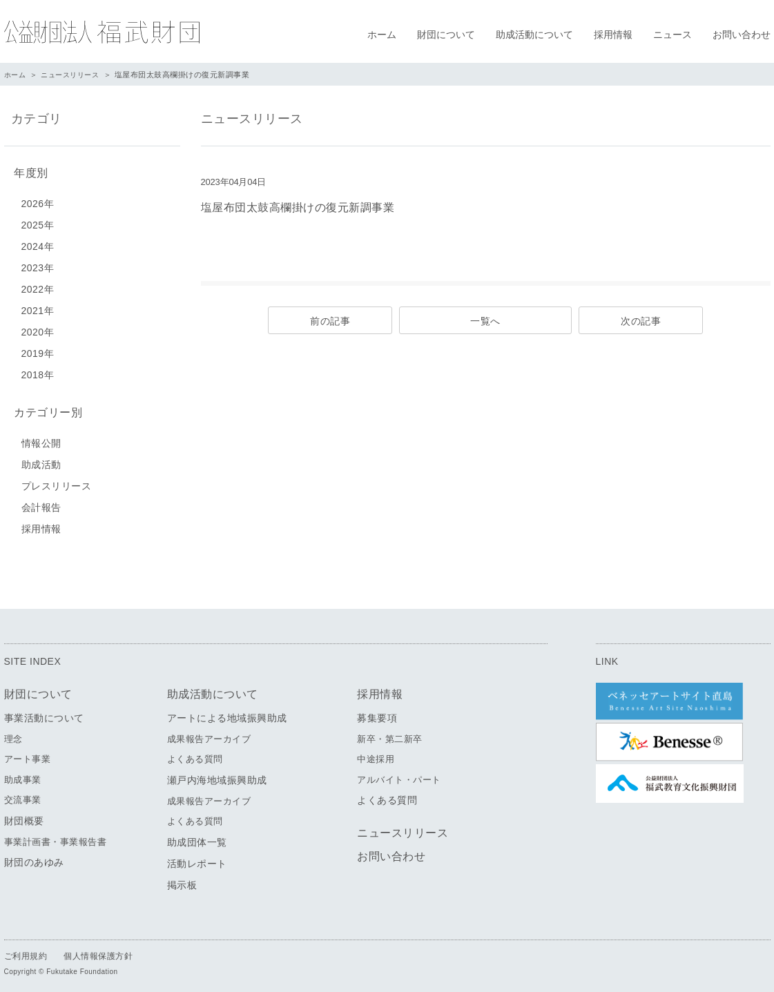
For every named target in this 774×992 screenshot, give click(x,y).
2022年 (38, 286)
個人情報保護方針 (98, 950)
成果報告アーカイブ (209, 733)
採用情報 (613, 34)
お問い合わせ (742, 34)
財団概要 (24, 815)
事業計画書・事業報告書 (55, 836)
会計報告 (41, 501)
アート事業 (27, 754)
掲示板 (182, 879)
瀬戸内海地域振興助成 (217, 774)
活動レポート (197, 858)
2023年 (38, 265)
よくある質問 (195, 754)
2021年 (38, 307)
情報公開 (41, 437)
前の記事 (330, 321)
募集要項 (377, 712)
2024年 (38, 243)
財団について (446, 34)
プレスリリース (56, 480)
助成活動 (41, 459)
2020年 (38, 329)
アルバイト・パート (399, 774)
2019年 (38, 350)
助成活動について (534, 34)
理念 (13, 733)
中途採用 (375, 754)
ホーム (381, 34)
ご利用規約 (26, 950)
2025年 (38, 222)
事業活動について (44, 712)
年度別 (28, 171)
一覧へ (485, 321)
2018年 (38, 372)
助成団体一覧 (197, 836)
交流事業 (22, 795)
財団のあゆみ (34, 857)
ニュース (672, 34)
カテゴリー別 (45, 408)
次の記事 (641, 321)
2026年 (38, 200)
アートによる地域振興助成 (227, 712)
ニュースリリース (74, 74)
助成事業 (22, 774)
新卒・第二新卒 (390, 733)
